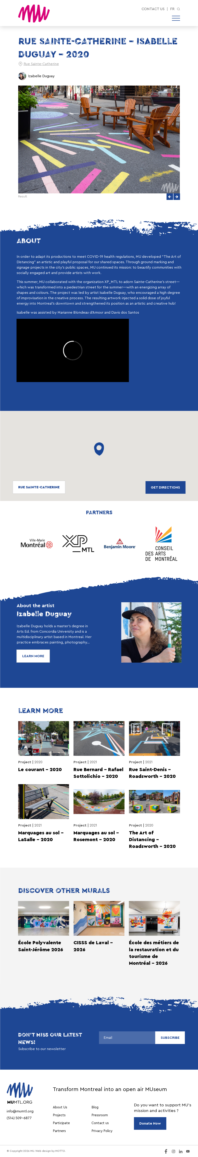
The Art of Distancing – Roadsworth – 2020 (152, 839)
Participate (61, 1123)
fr (172, 9)
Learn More (33, 656)
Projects (59, 1115)
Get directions (165, 487)
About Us (60, 1107)
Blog (94, 1107)
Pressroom (99, 1115)
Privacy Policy (101, 1131)
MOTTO (60, 1151)
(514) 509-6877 (19, 1118)
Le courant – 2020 (40, 769)
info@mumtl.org (20, 1111)
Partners (59, 1131)
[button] (170, 196)
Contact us (153, 9)
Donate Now (150, 1123)
